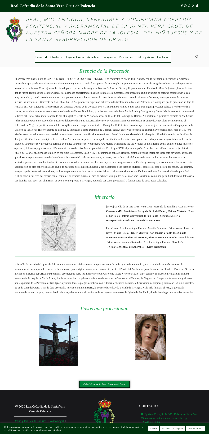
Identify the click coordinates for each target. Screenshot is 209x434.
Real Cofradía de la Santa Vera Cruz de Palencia (53, 6)
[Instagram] (185, 6)
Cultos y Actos (145, 57)
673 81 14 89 (152, 422)
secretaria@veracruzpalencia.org (166, 418)
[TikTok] (197, 6)
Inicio (38, 57)
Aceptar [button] (153, 428)
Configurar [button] (178, 428)
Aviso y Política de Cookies (30, 421)
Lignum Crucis (75, 57)
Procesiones (126, 57)
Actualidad (93, 57)
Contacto (162, 57)
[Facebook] (182, 6)
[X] (193, 6)
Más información (195, 428)
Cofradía (56, 57)
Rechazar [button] (166, 428)
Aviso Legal (57, 421)
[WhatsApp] (189, 6)
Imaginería (109, 57)
